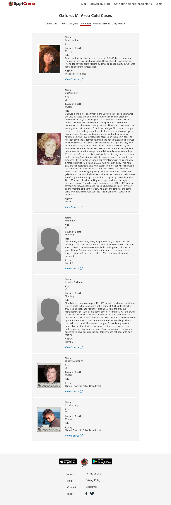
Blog (70, 493)
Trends (63, 23)
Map (84, 3)
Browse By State (100, 3)
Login (159, 3)
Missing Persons (101, 23)
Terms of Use (93, 473)
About (70, 474)
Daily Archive (118, 23)
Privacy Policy (93, 480)
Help (70, 480)
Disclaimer (91, 486)
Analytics (73, 23)
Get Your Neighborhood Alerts (133, 3)
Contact (71, 487)
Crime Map (51, 23)
